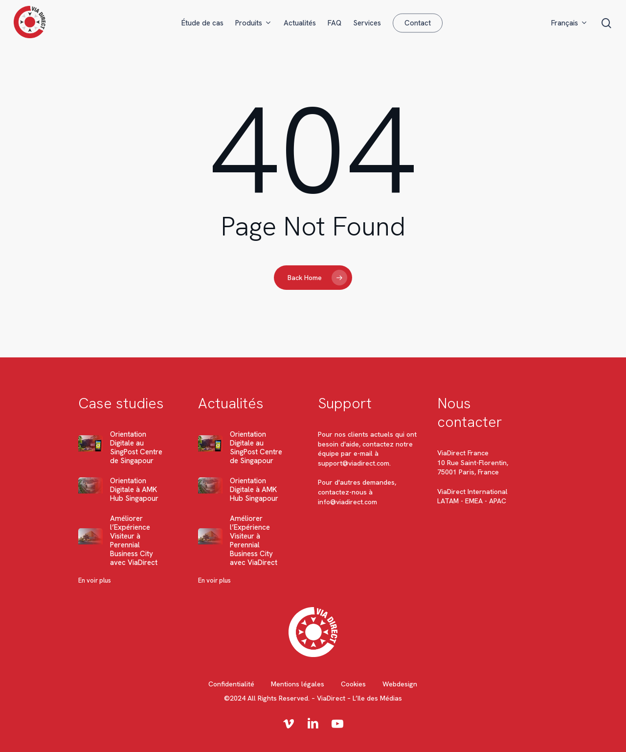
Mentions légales (297, 684)
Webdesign (399, 684)
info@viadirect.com (347, 501)
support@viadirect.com (353, 463)
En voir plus (94, 580)
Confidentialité (231, 684)
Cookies (353, 684)
